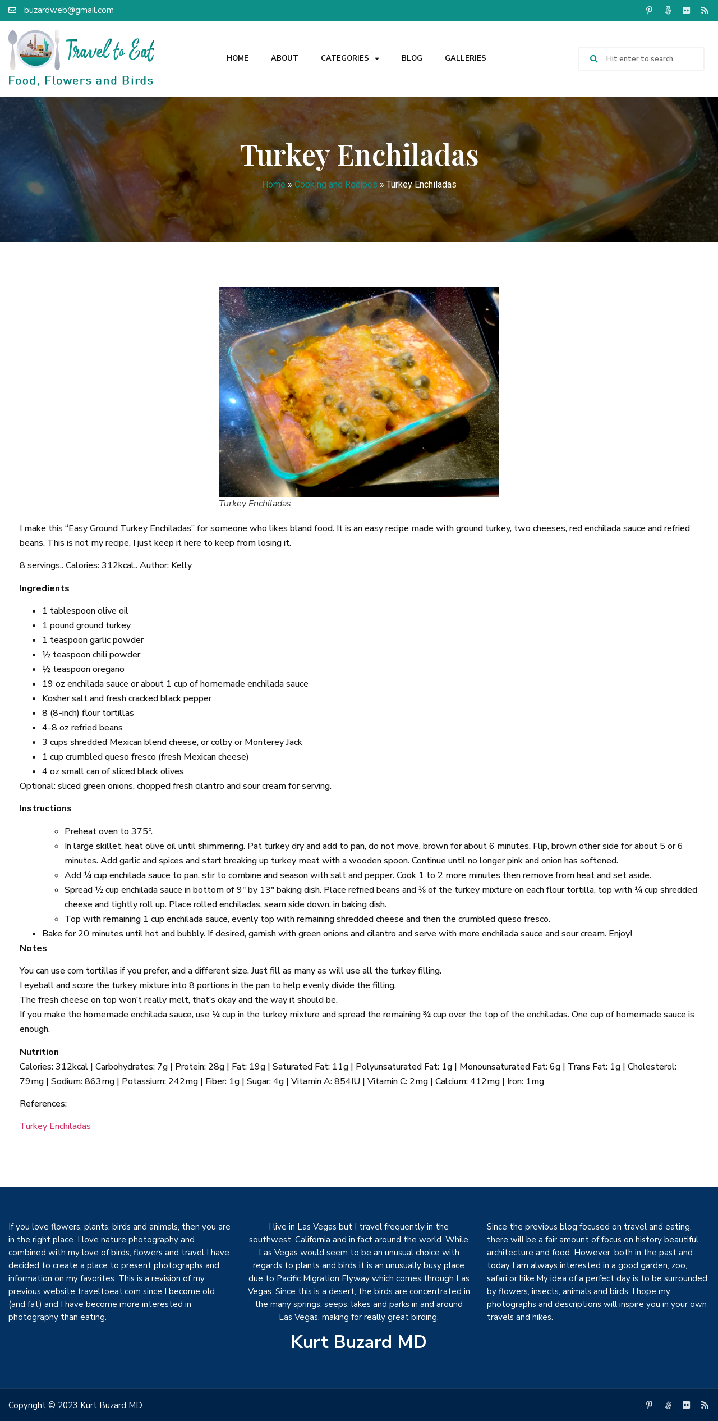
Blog (412, 58)
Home (237, 58)
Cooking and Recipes (336, 184)
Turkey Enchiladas (55, 1126)
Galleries (465, 58)
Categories (350, 58)
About (284, 58)
